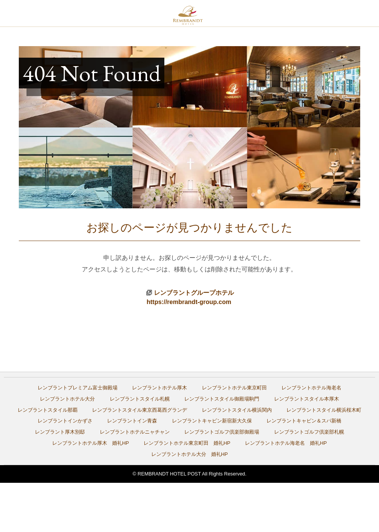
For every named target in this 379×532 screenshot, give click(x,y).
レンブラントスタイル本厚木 (306, 399)
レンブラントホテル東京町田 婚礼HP (187, 443)
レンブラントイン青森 (132, 421)
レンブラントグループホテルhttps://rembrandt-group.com (190, 297)
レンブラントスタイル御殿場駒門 (221, 399)
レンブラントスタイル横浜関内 (237, 410)
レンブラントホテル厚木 (159, 388)
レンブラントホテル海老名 (311, 388)
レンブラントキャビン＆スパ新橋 (303, 421)
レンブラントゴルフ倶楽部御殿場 (221, 432)
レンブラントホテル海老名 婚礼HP (286, 443)
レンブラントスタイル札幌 (140, 399)
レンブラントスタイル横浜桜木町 (323, 410)
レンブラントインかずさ (65, 421)
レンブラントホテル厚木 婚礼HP (90, 443)
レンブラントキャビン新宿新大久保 (212, 421)
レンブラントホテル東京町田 (234, 388)
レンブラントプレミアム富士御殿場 (78, 388)
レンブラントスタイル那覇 (48, 410)
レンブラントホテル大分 (67, 399)
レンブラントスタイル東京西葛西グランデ (139, 410)
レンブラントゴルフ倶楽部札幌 (309, 432)
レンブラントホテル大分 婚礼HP (189, 454)
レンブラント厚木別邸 (60, 432)
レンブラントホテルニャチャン (135, 432)
